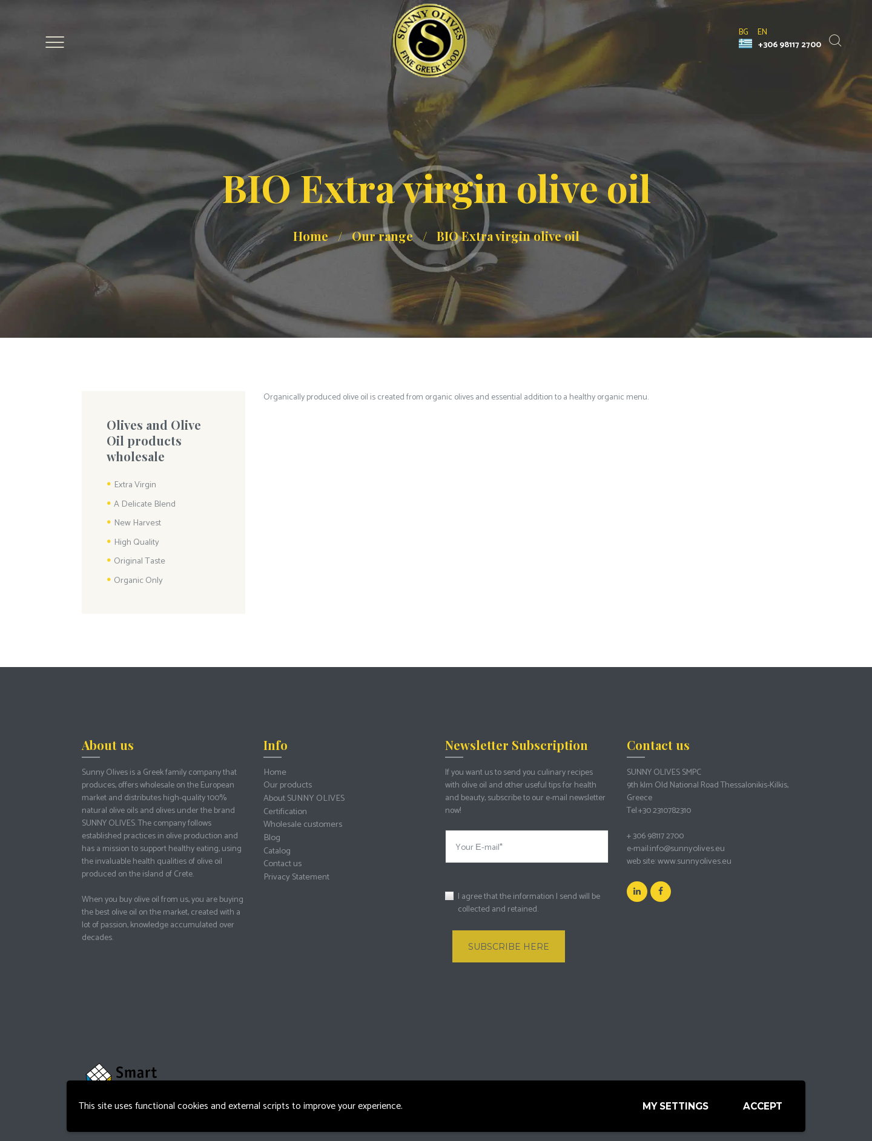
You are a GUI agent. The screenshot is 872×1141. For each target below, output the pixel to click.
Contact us (282, 859)
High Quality (136, 541)
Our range (382, 235)
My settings (670, 1105)
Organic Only (138, 578)
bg (743, 32)
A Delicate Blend (142, 504)
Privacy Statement (294, 871)
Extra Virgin (134, 485)
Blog (271, 833)
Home (310, 235)
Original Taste (139, 560)
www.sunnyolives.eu (692, 859)
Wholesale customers (301, 820)
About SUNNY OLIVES (301, 795)
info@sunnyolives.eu (685, 846)
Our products (287, 782)
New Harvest (135, 523)
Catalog (276, 846)
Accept (761, 1105)
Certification (284, 808)
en (762, 32)
